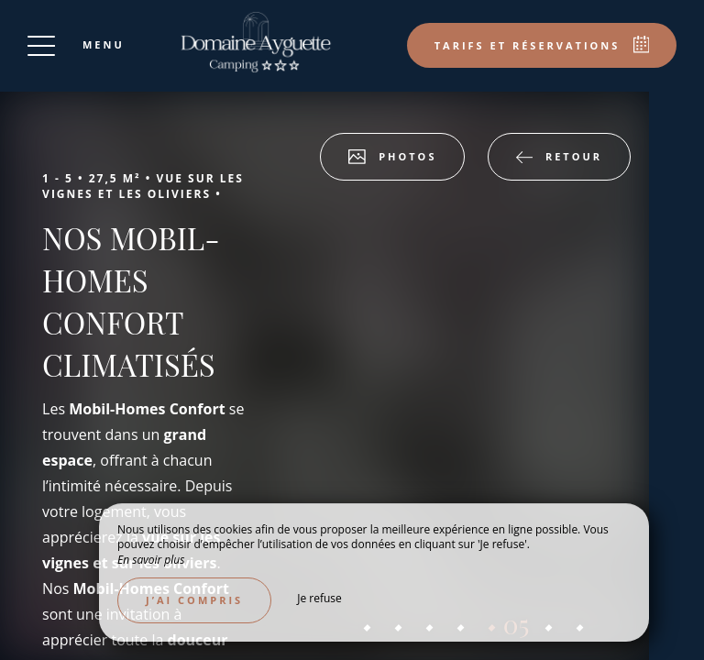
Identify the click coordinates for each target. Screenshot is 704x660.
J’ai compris (194, 600)
